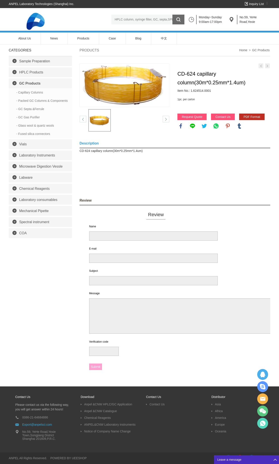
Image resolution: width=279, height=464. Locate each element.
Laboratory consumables (38, 200)
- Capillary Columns (29, 92)
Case (112, 38)
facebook (180, 126)
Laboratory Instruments (37, 155)
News (54, 38)
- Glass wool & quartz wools (35, 125)
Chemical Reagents (34, 188)
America (220, 418)
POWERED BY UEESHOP (68, 458)
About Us (24, 38)
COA (23, 233)
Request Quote (192, 117)
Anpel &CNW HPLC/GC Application (108, 404)
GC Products (30, 83)
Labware (25, 177)
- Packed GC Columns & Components (42, 100)
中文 (164, 38)
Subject (93, 270)
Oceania (220, 431)
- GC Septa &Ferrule (30, 109)
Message (94, 293)
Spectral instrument (34, 222)
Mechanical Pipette (34, 211)
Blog (138, 38)
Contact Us (222, 117)
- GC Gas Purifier (28, 117)
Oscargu (262, 386)
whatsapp (216, 126)
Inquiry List (256, 4)
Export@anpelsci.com (37, 424)
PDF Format (251, 117)
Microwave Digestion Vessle (41, 166)
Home (243, 50)
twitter (204, 126)
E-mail (93, 248)
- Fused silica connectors (33, 134)
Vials (23, 144)
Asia (218, 404)
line (192, 126)
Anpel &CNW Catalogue (100, 411)
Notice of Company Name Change (107, 431)
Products (83, 38)
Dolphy (262, 374)
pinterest (228, 126)
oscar (262, 423)
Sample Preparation (34, 61)
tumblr (239, 126)
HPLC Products (31, 72)
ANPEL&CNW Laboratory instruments (110, 424)
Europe (220, 424)
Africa (219, 411)
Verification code (98, 341)
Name (92, 226)
